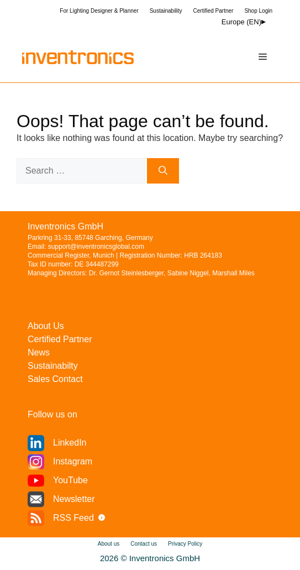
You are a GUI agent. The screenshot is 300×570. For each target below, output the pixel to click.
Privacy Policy (185, 544)
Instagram (72, 461)
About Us (46, 326)
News (39, 352)
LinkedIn (70, 442)
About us (108, 544)
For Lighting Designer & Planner (99, 11)
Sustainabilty (53, 365)
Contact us (143, 544)
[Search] (163, 171)
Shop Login (258, 11)
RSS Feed (73, 517)
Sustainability (166, 11)
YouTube (70, 480)
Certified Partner (213, 11)
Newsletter (74, 499)
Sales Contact (55, 379)
